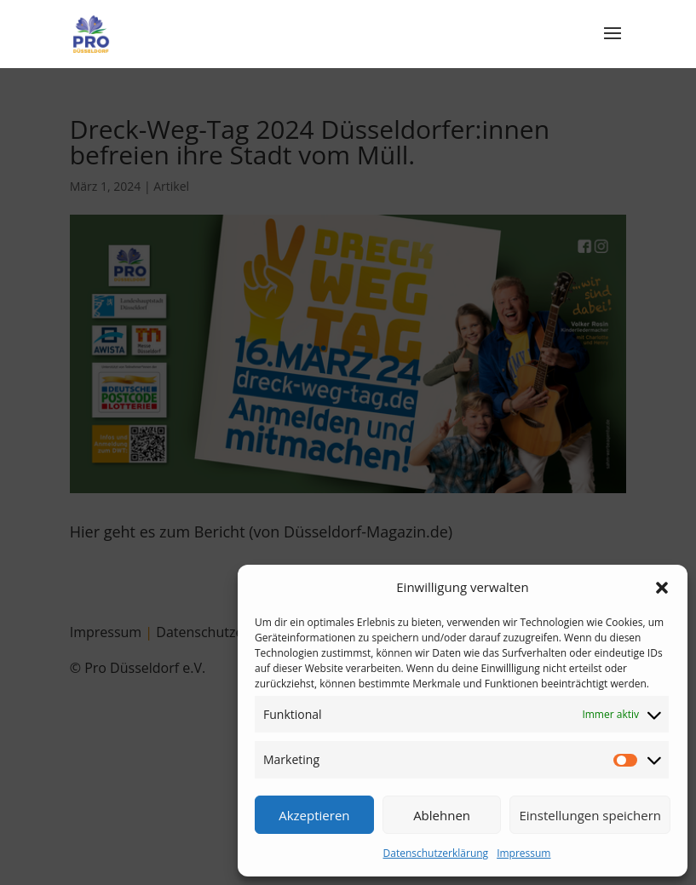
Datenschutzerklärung (436, 853)
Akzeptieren (314, 815)
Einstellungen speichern (590, 815)
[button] (661, 587)
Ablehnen (441, 815)
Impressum (523, 853)
